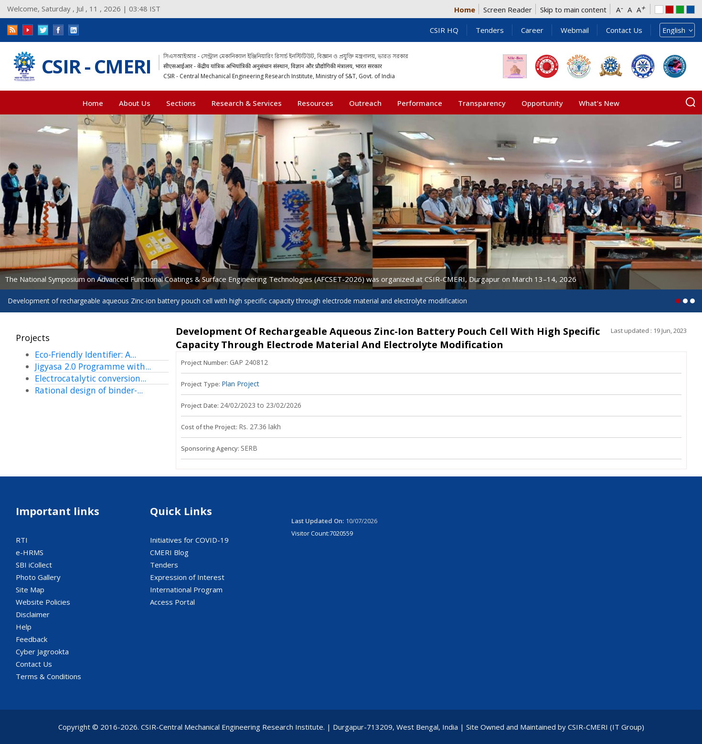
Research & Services (247, 103)
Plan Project (240, 383)
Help (24, 626)
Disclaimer (33, 614)
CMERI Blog (169, 552)
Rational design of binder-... (89, 390)
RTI (22, 540)
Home (464, 9)
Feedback (31, 639)
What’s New (599, 103)
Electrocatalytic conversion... (90, 378)
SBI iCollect (34, 564)
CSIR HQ (444, 30)
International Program (186, 589)
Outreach (365, 103)
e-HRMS (29, 552)
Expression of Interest (187, 577)
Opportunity (542, 103)
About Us (134, 103)
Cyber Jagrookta (42, 651)
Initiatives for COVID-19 (189, 540)
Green (680, 9)
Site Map (30, 589)
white (659, 9)
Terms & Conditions (48, 676)
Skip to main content (573, 9)
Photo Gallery (38, 577)
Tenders (490, 30)
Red (669, 9)
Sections (181, 103)
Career (532, 30)
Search (690, 102)
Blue (690, 9)
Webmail (575, 30)
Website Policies (43, 602)
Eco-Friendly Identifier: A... (85, 354)
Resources (315, 103)
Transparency (482, 103)
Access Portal (172, 602)
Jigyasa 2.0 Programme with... (93, 366)
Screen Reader (507, 9)
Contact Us (624, 30)
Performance (419, 103)
